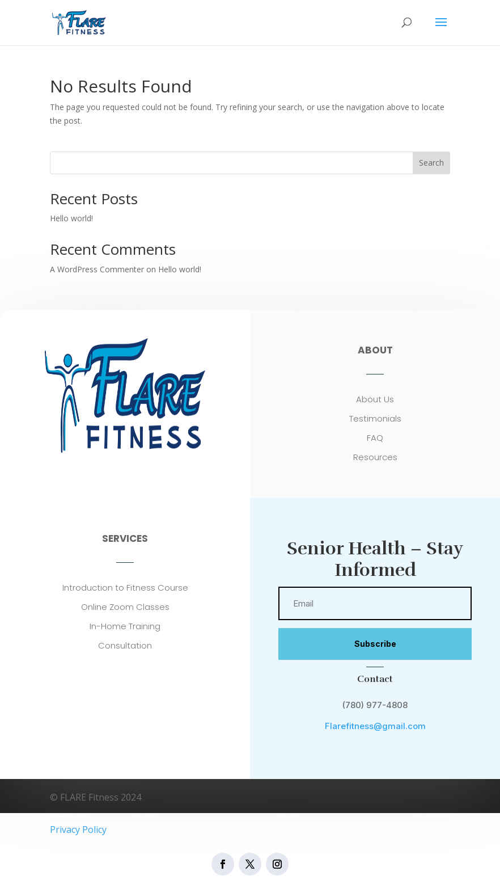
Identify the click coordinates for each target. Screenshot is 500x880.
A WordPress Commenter (97, 269)
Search (431, 162)
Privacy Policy (78, 829)
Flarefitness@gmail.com (375, 726)
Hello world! (71, 218)
